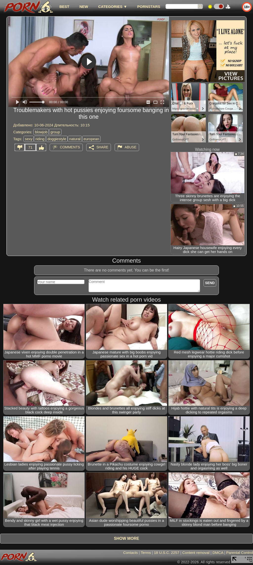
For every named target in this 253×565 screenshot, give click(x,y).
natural (75, 139)
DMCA (217, 552)
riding (39, 139)
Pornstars (148, 6)
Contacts (130, 552)
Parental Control (239, 552)
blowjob (41, 132)
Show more (126, 538)
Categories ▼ (112, 6)
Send (210, 283)
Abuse (130, 147)
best (64, 6)
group (55, 132)
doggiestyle (56, 139)
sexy (29, 139)
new (83, 6)
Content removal (196, 552)
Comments (70, 147)
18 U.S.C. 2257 (166, 552)
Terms (146, 552)
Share (102, 147)
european (91, 139)
